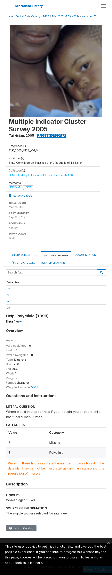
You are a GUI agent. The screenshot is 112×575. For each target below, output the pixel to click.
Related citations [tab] (53, 262)
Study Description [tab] (24, 254)
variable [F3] (89, 16)
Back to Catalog (21, 528)
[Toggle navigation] (103, 6)
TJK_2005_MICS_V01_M (65, 16)
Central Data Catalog (28, 16)
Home (9, 16)
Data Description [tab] (56, 255)
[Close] (108, 542)
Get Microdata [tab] (23, 262)
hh (8, 288)
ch (8, 307)
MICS (46, 16)
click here (35, 563)
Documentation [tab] (85, 254)
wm (9, 301)
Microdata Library (29, 6)
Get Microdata (51, 135)
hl (8, 294)
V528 (34, 387)
